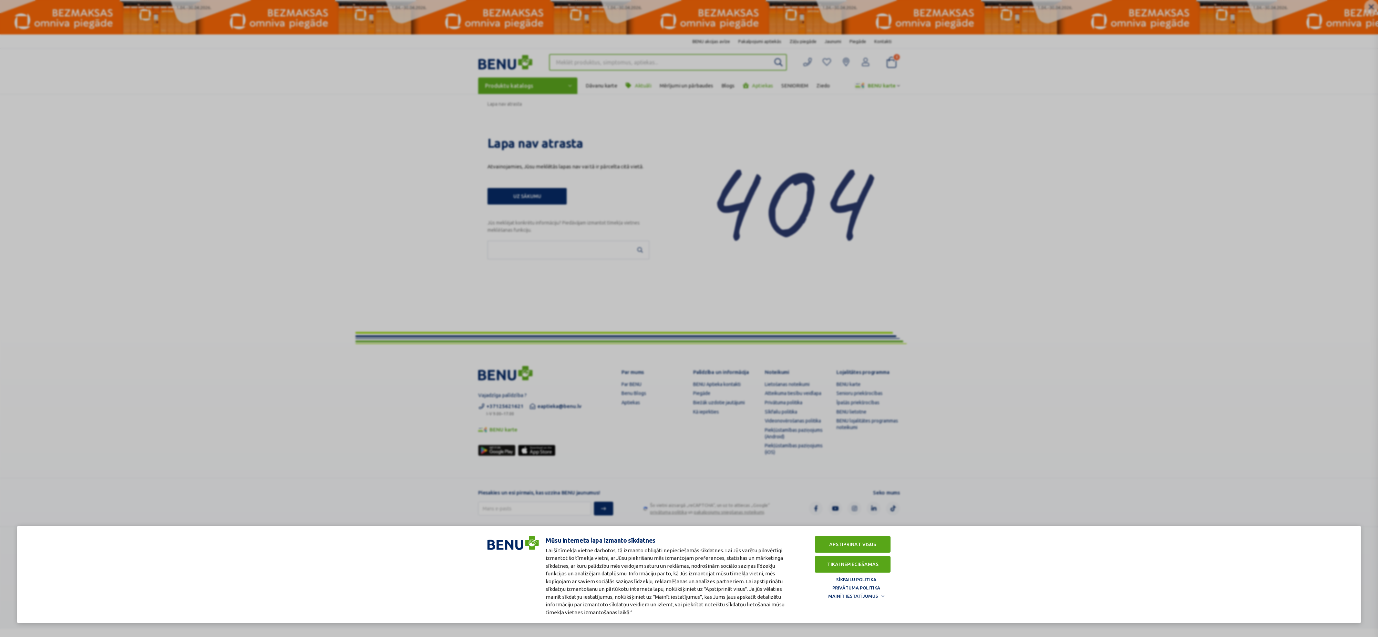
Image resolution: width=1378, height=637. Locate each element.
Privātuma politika (856, 587)
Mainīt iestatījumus (853, 596)
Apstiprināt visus (852, 544)
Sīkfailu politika (856, 579)
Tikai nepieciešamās (852, 564)
